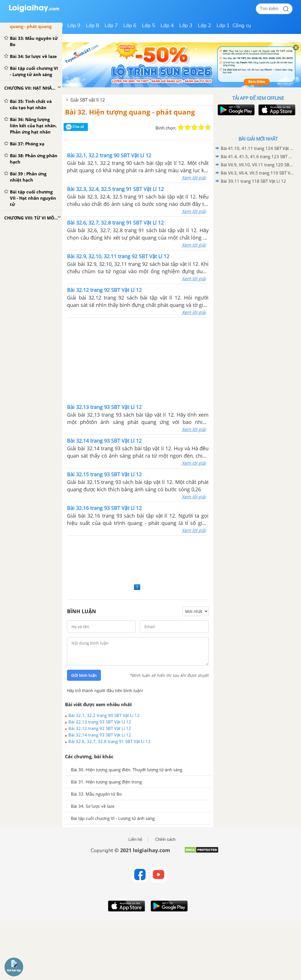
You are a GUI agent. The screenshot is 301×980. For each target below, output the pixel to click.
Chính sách (165, 839)
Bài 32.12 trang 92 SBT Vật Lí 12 (99, 728)
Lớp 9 (74, 25)
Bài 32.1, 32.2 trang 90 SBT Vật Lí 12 (104, 715)
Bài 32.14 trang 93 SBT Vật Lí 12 (99, 735)
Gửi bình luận (84, 675)
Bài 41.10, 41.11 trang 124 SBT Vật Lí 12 (257, 148)
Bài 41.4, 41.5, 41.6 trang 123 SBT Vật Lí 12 (257, 156)
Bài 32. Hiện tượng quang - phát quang (130, 112)
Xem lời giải (194, 178)
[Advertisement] (137, 360)
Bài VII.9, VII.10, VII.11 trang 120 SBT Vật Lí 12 (257, 164)
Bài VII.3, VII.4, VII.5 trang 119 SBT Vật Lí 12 (257, 173)
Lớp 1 (223, 25)
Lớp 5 (148, 25)
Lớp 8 (92, 25)
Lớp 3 (185, 25)
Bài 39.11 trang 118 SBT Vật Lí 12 (253, 181)
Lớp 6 (130, 25)
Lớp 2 (204, 25)
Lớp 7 (111, 25)
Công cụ (242, 25)
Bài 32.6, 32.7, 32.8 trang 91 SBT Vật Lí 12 (109, 741)
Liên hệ (135, 839)
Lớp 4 (167, 25)
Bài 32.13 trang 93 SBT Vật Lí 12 (99, 722)
